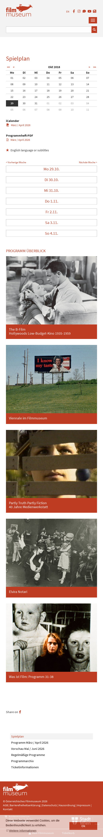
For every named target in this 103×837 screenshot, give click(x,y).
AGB (5, 805)
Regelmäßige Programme (28, 755)
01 (12, 78)
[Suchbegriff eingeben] (49, 29)
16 (24, 90)
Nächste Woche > (88, 162)
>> (94, 67)
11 (48, 84)
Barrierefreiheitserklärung (25, 805)
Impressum (83, 805)
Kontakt (8, 809)
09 (24, 84)
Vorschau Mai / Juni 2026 (27, 749)
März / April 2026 (18, 125)
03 (36, 78)
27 (72, 97)
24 (36, 97)
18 (48, 90)
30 (24, 103)
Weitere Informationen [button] (22, 830)
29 (12, 103)
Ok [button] (83, 826)
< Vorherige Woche (16, 162)
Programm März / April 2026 (29, 742)
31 (36, 103)
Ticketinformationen (25, 767)
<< (8, 67)
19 (60, 90)
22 (12, 97)
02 (24, 78)
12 (60, 84)
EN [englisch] (67, 11)
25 (48, 97)
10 (36, 84)
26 (60, 97)
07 (87, 78)
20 (72, 90)
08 (12, 84)
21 (87, 90)
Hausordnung (67, 805)
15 (12, 90)
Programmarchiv (22, 761)
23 (24, 97)
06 (72, 78)
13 (72, 84)
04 (48, 78)
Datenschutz (49, 805)
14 (87, 84)
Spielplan (17, 736)
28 (87, 97)
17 (36, 90)
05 (60, 78)
